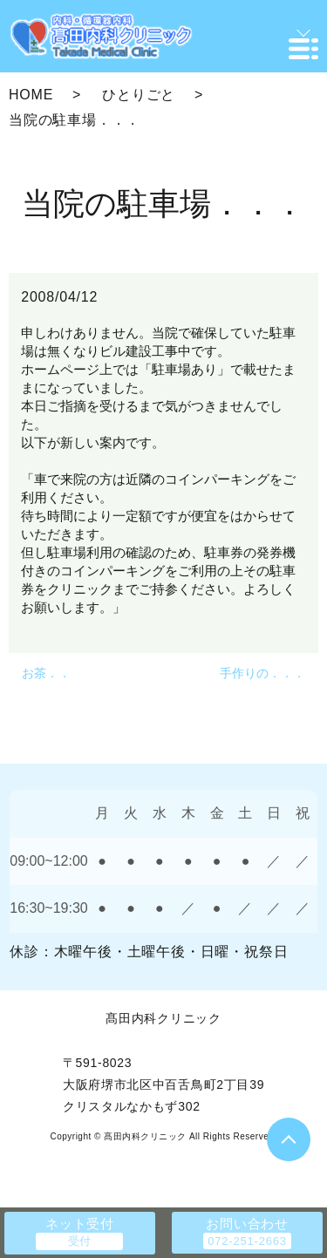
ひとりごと (138, 94)
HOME (31, 94)
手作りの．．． (262, 673)
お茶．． (46, 673)
